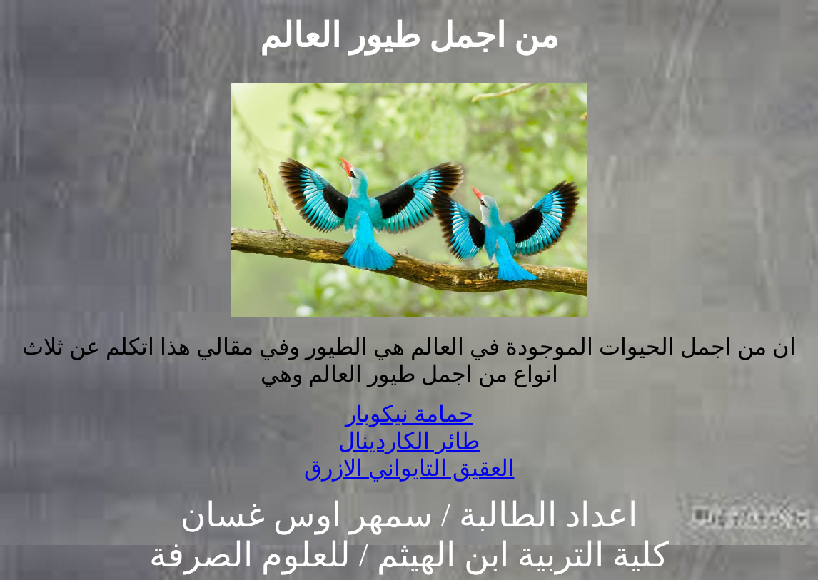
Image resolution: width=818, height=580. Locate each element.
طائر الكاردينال (409, 441)
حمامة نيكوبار (409, 414)
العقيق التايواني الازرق (409, 468)
